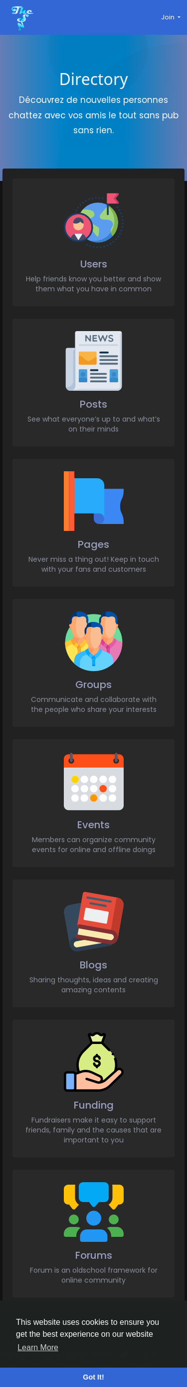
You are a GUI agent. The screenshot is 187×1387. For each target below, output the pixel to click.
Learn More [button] (37, 1347)
